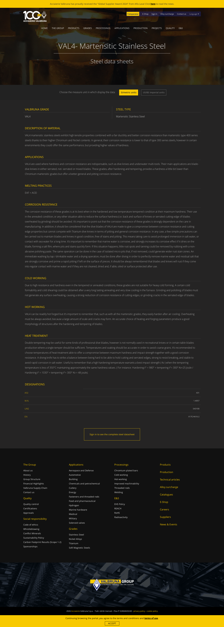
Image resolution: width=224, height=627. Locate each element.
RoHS (117, 512)
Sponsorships (30, 546)
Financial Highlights (33, 483)
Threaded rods (122, 487)
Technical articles (170, 479)
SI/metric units (128, 92)
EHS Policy (119, 504)
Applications (121, 28)
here (153, 3)
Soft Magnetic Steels (79, 547)
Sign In (154, 14)
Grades (87, 28)
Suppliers (165, 517)
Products (73, 28)
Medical (73, 514)
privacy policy (139, 611)
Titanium (73, 543)
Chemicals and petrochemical (84, 483)
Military (73, 518)
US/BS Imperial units (154, 92)
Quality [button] (170, 28)
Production (140, 28)
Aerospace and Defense (81, 470)
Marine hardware (78, 509)
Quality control (31, 504)
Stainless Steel (76, 534)
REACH (117, 508)
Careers (164, 509)
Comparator (132, 14)
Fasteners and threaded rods (84, 496)
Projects (157, 28)
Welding (118, 492)
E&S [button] (181, 28)
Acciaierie (75, 611)
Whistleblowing (31, 529)
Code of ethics (30, 524)
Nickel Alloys (75, 538)
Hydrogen (74, 505)
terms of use (151, 618)
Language (194, 14)
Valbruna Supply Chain (35, 487)
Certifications (30, 508)
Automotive (75, 474)
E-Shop (145, 14)
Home (44, 28)
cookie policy (152, 611)
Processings (103, 28)
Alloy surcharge (167, 14)
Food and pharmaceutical (82, 500)
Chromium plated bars (126, 470)
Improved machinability (126, 483)
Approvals (28, 512)
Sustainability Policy (33, 537)
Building (73, 479)
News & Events (168, 524)
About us (28, 470)
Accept (112, 623)
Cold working (121, 474)
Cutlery (72, 487)
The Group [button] (58, 28)
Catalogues (166, 494)
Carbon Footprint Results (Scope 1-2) (42, 542)
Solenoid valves (77, 522)
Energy (72, 492)
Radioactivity (121, 517)
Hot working (120, 479)
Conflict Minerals (32, 533)
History (27, 474)
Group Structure (31, 479)
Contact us (181, 14)
